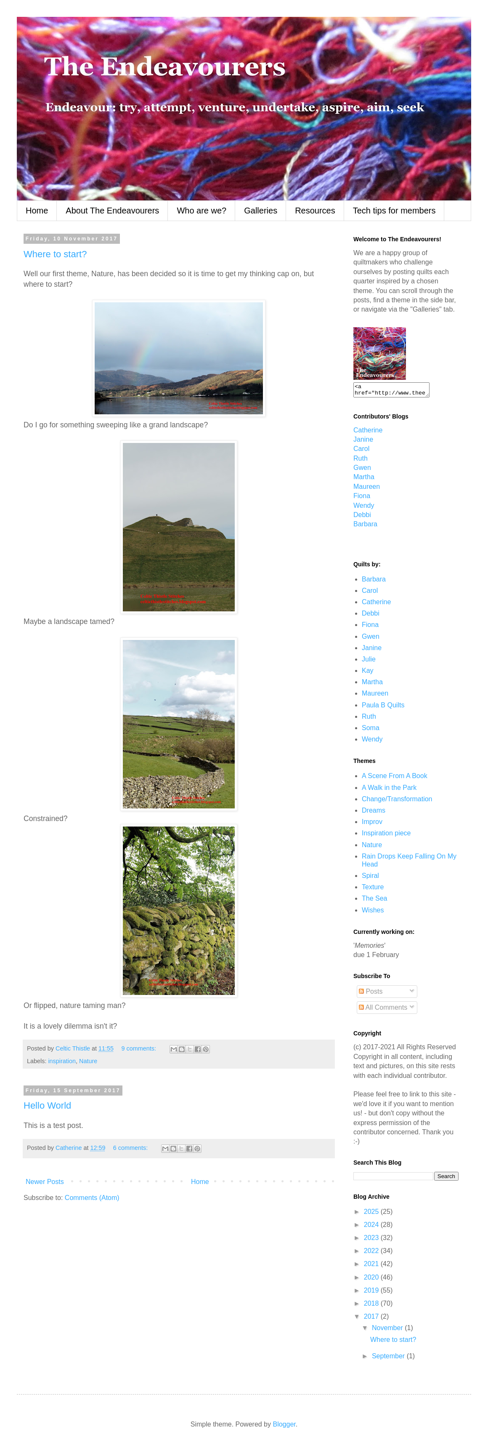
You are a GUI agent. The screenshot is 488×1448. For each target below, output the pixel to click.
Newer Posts (45, 1181)
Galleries (260, 210)
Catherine (367, 432)
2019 (372, 1292)
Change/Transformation (397, 801)
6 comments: (131, 1147)
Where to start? (55, 254)
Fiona (361, 498)
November (388, 1330)
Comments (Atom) (92, 1197)
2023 (372, 1240)
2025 (372, 1214)
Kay (368, 673)
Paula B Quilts (383, 707)
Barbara (365, 526)
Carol (361, 451)
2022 (372, 1253)
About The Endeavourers (112, 210)
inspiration (62, 1061)
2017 (372, 1319)
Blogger (284, 1426)
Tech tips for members (394, 210)
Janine (363, 441)
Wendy (363, 508)
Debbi (362, 517)
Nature (88, 1061)
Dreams (373, 812)
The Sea (374, 900)
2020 (372, 1279)
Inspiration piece (386, 835)
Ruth (360, 460)
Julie (369, 661)
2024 (372, 1227)
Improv (372, 824)
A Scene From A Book (394, 778)
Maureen (366, 489)
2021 (372, 1266)
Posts (370, 993)
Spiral (370, 878)
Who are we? (201, 210)
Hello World (47, 1105)
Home (37, 210)
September (389, 1358)
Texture (373, 889)
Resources (315, 210)
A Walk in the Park (389, 790)
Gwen (362, 470)
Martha (363, 479)
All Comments (383, 1009)
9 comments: (140, 1048)
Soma (370, 730)
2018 (372, 1305)
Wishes (373, 912)
